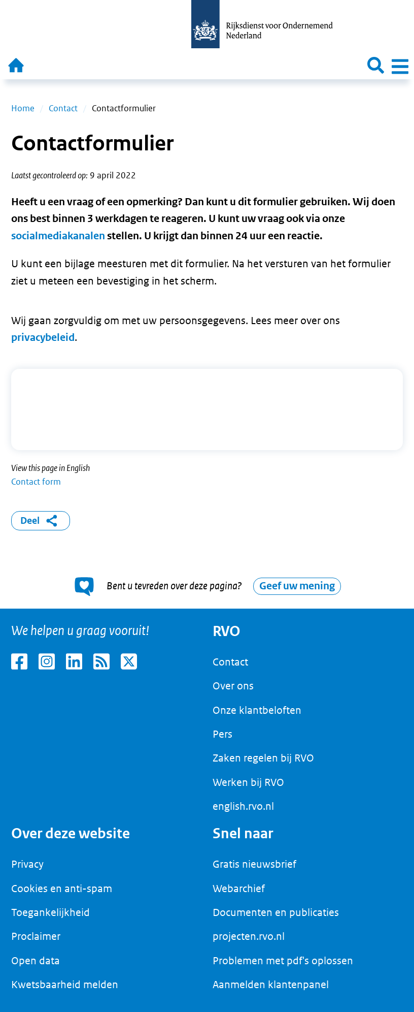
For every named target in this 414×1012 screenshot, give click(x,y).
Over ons (233, 686)
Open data (35, 961)
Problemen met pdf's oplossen (283, 961)
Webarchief (239, 888)
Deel (40, 520)
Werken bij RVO (248, 782)
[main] (207, 344)
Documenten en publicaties (276, 912)
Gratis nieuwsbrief (254, 864)
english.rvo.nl (243, 806)
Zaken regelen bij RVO (263, 758)
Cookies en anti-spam (61, 888)
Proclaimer (35, 936)
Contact (63, 108)
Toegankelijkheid (50, 912)
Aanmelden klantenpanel (271, 984)
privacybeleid (43, 337)
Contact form (36, 481)
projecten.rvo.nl (249, 936)
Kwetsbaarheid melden (64, 984)
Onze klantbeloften (257, 710)
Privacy (27, 864)
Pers (222, 734)
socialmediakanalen (58, 236)
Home (22, 108)
